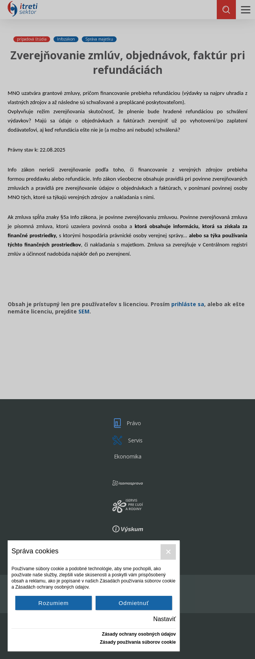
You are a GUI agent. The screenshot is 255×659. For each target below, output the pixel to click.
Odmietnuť (134, 603)
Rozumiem (53, 603)
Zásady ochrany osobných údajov (139, 634)
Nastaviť (164, 619)
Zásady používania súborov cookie (138, 642)
